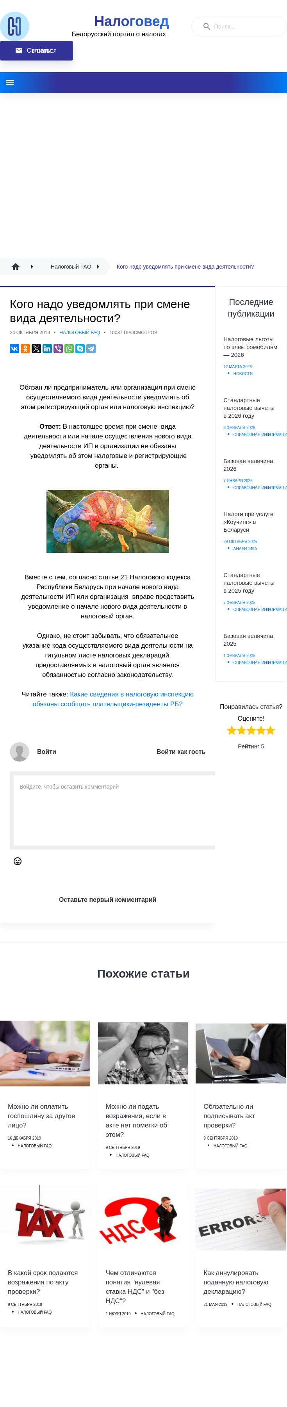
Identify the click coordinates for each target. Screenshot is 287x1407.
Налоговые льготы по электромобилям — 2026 (250, 347)
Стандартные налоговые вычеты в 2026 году (249, 408)
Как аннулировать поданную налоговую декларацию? (235, 1282)
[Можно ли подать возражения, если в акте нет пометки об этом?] (142, 1053)
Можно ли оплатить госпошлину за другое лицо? (41, 1116)
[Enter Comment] (117, 810)
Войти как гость (181, 751)
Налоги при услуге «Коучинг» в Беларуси (248, 522)
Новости (243, 374)
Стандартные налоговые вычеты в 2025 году (249, 583)
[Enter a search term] (246, 26)
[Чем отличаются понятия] (142, 1219)
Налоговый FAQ (79, 332)
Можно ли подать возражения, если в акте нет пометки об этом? (137, 1120)
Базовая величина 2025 (248, 639)
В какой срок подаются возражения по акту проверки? (43, 1282)
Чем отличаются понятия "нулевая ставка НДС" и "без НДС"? (135, 1287)
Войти (46, 751)
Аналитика (245, 549)
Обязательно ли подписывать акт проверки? (229, 1116)
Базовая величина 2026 (248, 465)
